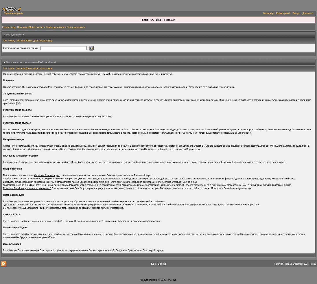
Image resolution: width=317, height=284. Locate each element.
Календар (268, 13)
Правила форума (13, 13)
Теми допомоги (55, 27)
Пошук (296, 13)
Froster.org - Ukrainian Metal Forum (22, 27)
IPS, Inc (172, 279)
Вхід (158, 19)
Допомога (307, 13)
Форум (144, 279)
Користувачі (283, 13)
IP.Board (152, 279)
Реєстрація (169, 19)
